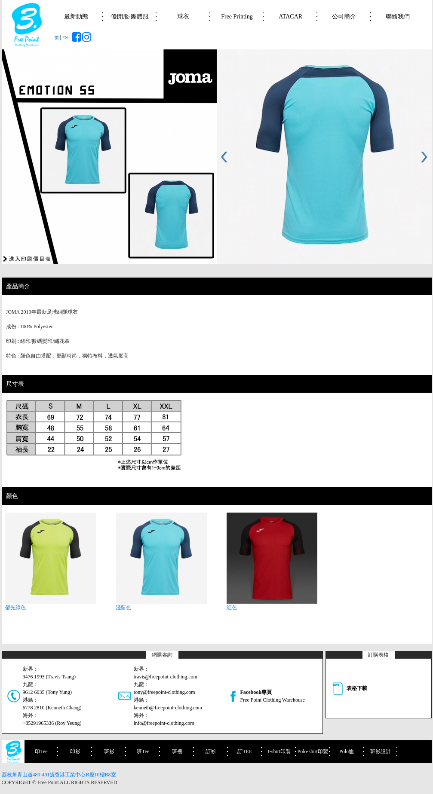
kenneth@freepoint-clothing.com (168, 708)
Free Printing (237, 16)
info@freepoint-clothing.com (164, 723)
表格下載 (357, 688)
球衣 (183, 16)
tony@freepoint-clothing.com (164, 692)
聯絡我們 (398, 16)
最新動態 (76, 16)
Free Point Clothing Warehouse (272, 700)
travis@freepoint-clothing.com (165, 677)
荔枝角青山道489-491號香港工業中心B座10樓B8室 (59, 775)
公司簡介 (344, 16)
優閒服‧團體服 (130, 16)
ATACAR (290, 16)
